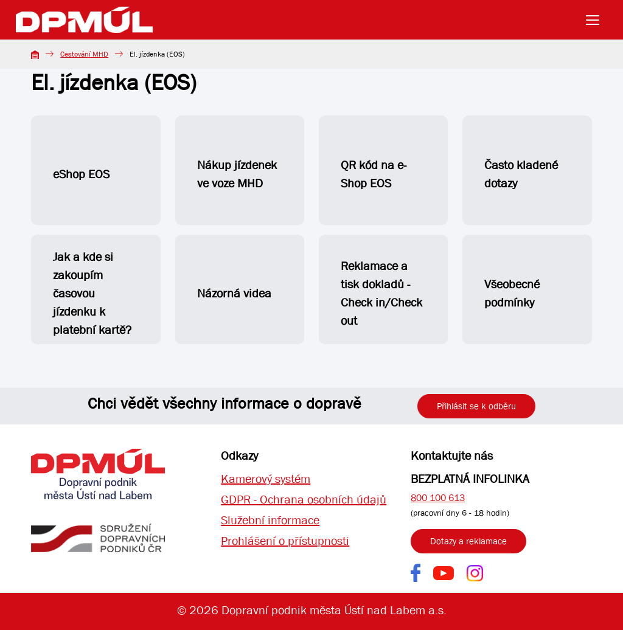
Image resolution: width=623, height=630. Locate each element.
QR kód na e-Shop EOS (373, 174)
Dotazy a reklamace (468, 541)
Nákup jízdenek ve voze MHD (237, 174)
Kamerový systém (265, 478)
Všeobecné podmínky (512, 293)
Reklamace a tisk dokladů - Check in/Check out (381, 293)
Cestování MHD (84, 54)
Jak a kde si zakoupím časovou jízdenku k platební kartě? (92, 293)
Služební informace (270, 520)
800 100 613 (438, 497)
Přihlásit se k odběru (476, 406)
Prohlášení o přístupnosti (285, 541)
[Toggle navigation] (596, 20)
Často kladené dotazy (521, 174)
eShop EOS (91, 179)
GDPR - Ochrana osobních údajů (303, 499)
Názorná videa (234, 293)
